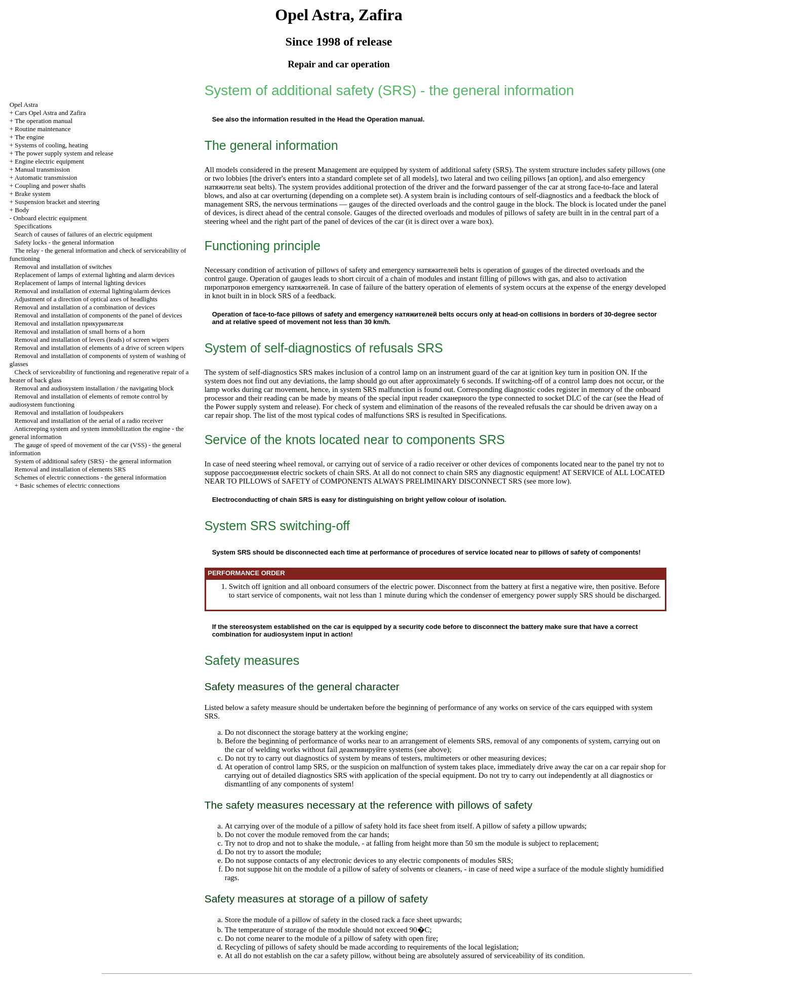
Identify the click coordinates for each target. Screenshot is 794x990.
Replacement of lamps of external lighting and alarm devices (95, 275)
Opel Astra (24, 104)
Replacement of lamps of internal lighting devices (80, 283)
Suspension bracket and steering (57, 202)
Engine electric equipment (49, 161)
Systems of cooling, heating (51, 145)
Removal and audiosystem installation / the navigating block (94, 388)
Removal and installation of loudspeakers (69, 412)
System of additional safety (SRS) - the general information (93, 461)
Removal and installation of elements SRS (70, 469)
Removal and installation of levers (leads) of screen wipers (92, 339)
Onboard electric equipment (50, 218)
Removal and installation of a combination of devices (85, 307)
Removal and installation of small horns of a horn (80, 331)
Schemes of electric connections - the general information (91, 477)
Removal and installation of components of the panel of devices (98, 315)
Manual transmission (42, 169)
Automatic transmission (46, 177)
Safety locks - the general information (64, 242)
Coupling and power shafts (50, 185)
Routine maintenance (42, 129)
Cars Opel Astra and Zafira (50, 112)
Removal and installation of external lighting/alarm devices (93, 291)
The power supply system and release (64, 153)
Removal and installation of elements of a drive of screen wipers (99, 347)
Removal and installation (69, 323)
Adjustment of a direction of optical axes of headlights (85, 299)
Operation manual (395, 119)
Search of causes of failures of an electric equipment (83, 234)
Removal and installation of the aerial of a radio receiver (89, 420)
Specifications (33, 226)
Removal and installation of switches (63, 266)
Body (22, 210)
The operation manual (43, 121)
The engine (29, 137)
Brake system (32, 193)
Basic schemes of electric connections (70, 485)
